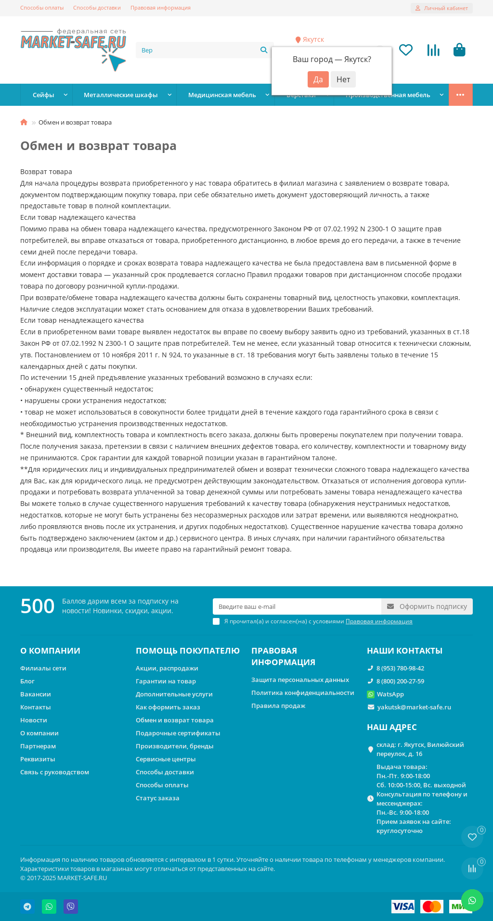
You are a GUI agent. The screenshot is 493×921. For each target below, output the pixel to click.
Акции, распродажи (167, 668)
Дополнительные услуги (174, 694)
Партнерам (38, 746)
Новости (33, 720)
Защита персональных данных (300, 679)
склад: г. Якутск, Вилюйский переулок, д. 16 (420, 749)
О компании (39, 733)
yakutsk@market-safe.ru (414, 707)
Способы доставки (97, 7)
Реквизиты (37, 759)
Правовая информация (160, 7)
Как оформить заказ (168, 707)
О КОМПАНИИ (50, 650)
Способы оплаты (42, 7)
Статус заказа (158, 798)
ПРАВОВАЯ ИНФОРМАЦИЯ (283, 656)
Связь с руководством (54, 772)
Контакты (35, 707)
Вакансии (35, 694)
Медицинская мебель (222, 94)
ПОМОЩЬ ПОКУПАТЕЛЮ (188, 650)
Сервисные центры (166, 759)
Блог (27, 681)
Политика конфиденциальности (302, 692)
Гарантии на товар (166, 681)
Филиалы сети (43, 668)
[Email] (297, 606)
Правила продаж (278, 705)
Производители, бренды (175, 746)
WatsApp (390, 694)
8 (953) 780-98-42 (400, 668)
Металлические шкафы (121, 94)
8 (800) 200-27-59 (400, 681)
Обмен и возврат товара (175, 720)
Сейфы (43, 94)
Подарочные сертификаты (178, 733)
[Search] (205, 50)
